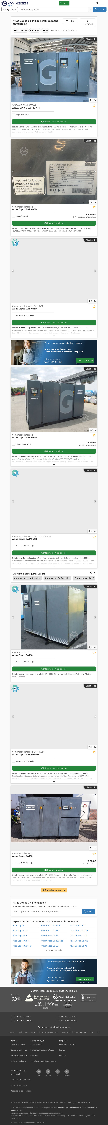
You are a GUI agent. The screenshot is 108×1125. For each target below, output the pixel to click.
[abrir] (54, 135)
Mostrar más (54, 950)
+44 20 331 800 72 (67, 1016)
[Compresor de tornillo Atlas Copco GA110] (54, 818)
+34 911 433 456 (23, 1016)
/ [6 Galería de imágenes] (93, 429)
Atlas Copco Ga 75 (78, 935)
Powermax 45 (80, 1032)
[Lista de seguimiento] (97, 3)
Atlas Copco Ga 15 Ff (50, 925)
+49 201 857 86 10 (24, 1020)
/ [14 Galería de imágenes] (92, 301)
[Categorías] (9, 9)
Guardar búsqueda (54, 890)
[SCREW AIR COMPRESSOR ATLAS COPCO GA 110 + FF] (54, 70)
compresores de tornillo (27, 578)
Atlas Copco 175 (20, 930)
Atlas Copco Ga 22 (49, 945)
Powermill (66, 1032)
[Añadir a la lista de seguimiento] (94, 105)
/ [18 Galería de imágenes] (92, 746)
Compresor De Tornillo (57, 578)
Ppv (91, 1032)
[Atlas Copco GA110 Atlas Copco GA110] (54, 617)
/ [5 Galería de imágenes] (93, 201)
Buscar (100, 9)
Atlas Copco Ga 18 (49, 935)
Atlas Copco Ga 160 (50, 930)
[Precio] (84, 215)
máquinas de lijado (27, 1032)
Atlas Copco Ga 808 (79, 940)
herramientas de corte (48, 1032)
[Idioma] (101, 3)
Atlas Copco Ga (20, 935)
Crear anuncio (85, 360)
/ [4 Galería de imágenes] (93, 100)
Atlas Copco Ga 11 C (22, 945)
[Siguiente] (95, 69)
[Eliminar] (91, 9)
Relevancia (87, 22)
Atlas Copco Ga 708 (79, 930)
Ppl (98, 1032)
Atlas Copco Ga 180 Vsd (52, 940)
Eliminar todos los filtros (64, 30)
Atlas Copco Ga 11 (21, 940)
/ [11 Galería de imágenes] (92, 647)
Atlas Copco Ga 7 (78, 925)
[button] (105, 3)
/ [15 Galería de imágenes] (92, 531)
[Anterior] (13, 69)
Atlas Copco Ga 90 (78, 945)
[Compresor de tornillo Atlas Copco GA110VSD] (54, 171)
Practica (11, 1032)
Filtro (70, 21)
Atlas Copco (18, 925)
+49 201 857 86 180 (68, 1020)
